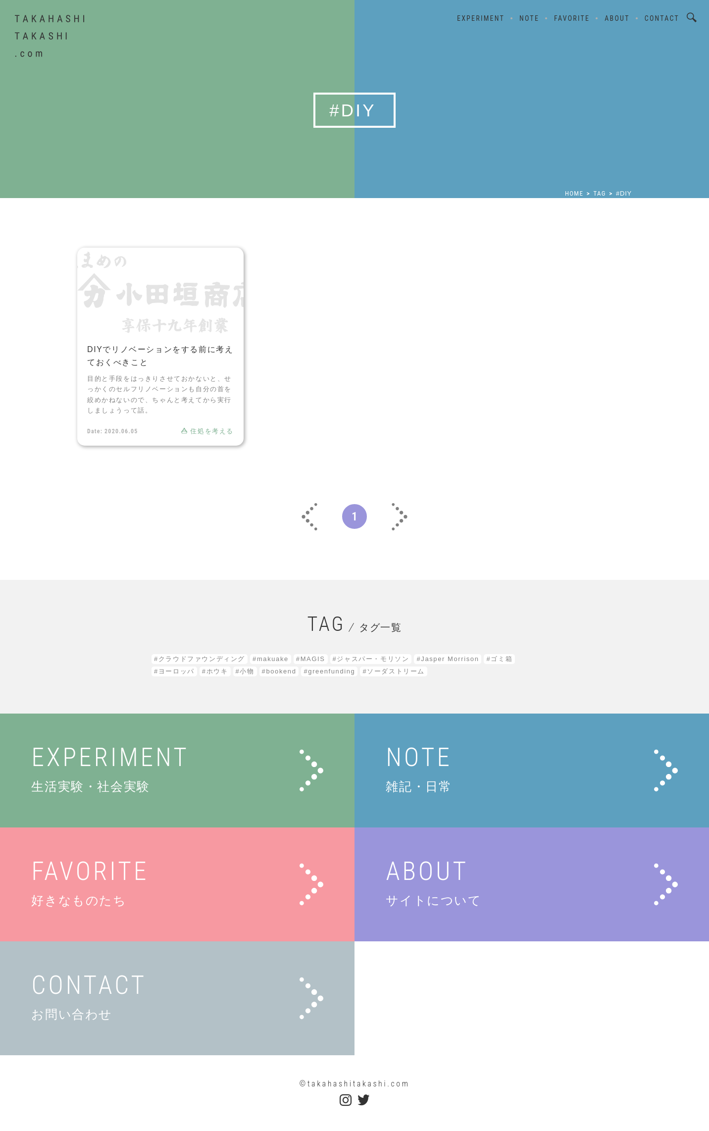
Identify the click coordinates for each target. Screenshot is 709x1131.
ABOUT (617, 18)
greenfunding (331, 671)
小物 (247, 671)
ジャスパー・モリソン (373, 659)
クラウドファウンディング (201, 659)
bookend (281, 671)
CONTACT (662, 18)
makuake (273, 659)
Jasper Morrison (450, 659)
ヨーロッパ (176, 671)
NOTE (529, 18)
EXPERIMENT (481, 18)
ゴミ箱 (501, 659)
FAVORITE (572, 18)
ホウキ (217, 671)
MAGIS (313, 659)
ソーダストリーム (396, 671)
